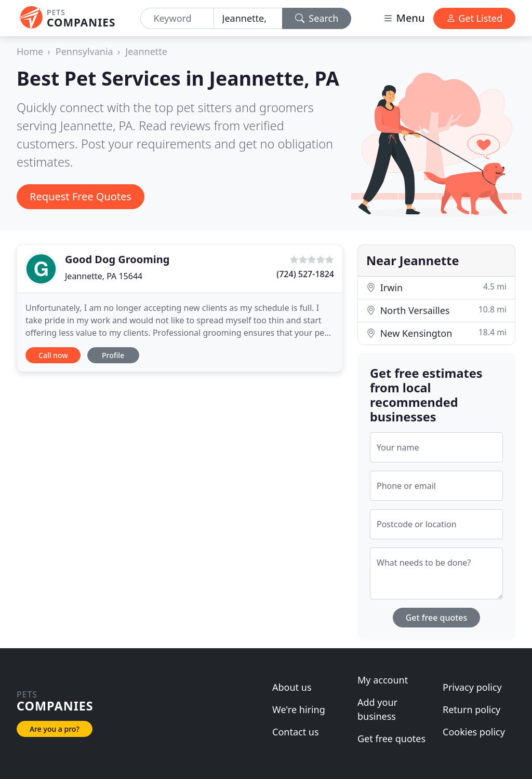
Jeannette (146, 51)
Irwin (436, 287)
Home (30, 51)
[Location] (248, 18)
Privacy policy (472, 687)
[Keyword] (177, 18)
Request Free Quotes (80, 196)
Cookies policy (474, 732)
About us (292, 687)
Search (317, 18)
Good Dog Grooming (117, 259)
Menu (403, 18)
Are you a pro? (54, 729)
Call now (53, 355)
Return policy (471, 709)
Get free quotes (437, 617)
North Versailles (436, 310)
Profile (113, 355)
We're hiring (298, 709)
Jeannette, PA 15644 (103, 276)
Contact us (295, 732)
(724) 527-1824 (305, 274)
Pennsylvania (84, 51)
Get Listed (474, 18)
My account (382, 680)
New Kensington (436, 332)
